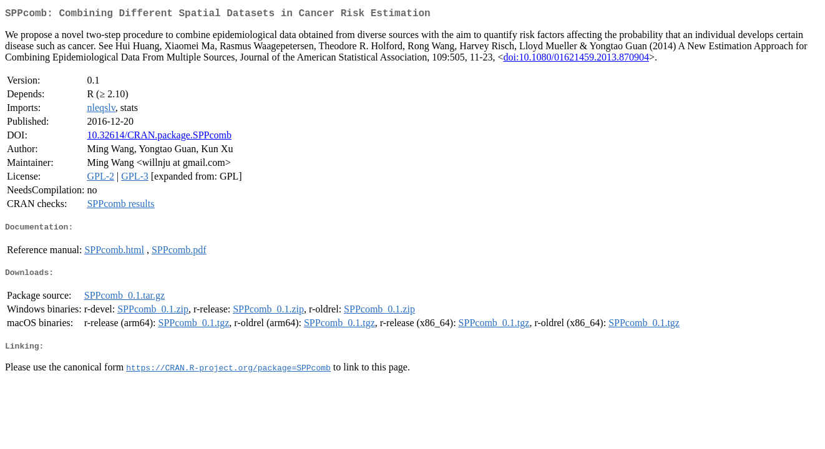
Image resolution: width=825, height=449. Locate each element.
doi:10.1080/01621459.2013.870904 (576, 59)
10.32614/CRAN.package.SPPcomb (159, 137)
